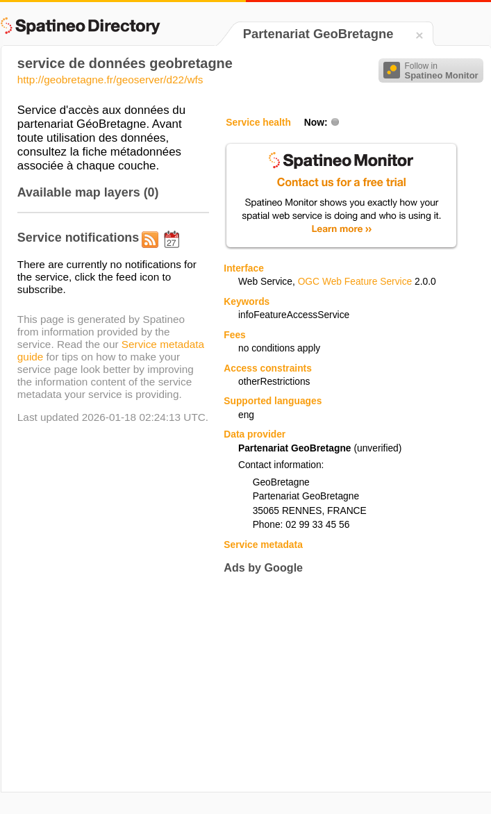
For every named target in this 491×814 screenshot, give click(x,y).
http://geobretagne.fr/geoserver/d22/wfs (110, 79)
